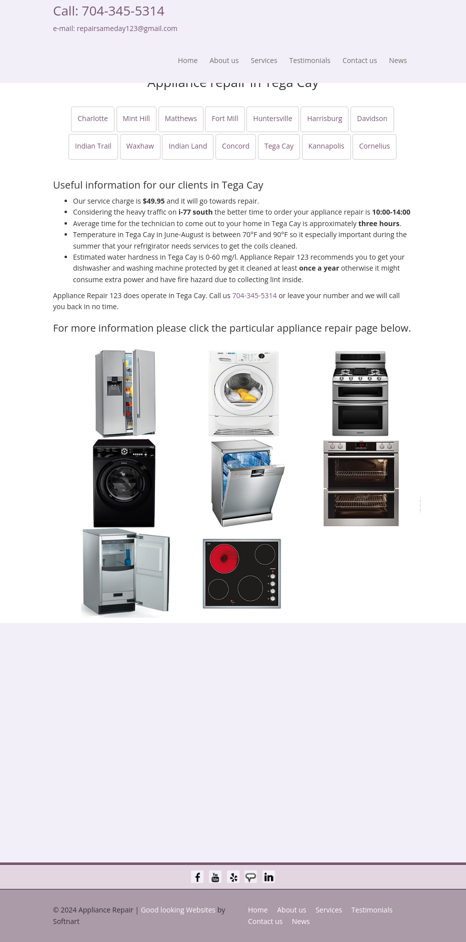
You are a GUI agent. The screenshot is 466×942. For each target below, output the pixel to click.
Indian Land (187, 146)
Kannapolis (326, 146)
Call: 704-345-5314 (108, 11)
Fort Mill (225, 118)
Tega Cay (279, 146)
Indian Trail (93, 146)
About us (224, 60)
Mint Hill (136, 118)
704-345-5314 (254, 295)
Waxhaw (140, 146)
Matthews (181, 118)
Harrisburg (324, 118)
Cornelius (374, 146)
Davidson (372, 118)
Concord (236, 146)
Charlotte (93, 118)
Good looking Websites (178, 909)
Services (264, 60)
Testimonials (310, 60)
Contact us (359, 60)
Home (188, 60)
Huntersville (272, 118)
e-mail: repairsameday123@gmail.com (115, 28)
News (398, 60)
